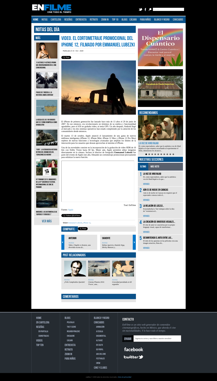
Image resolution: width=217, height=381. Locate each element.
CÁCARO (133, 19)
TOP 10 (115, 19)
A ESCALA (99, 331)
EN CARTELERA (42, 322)
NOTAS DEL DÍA (48, 29)
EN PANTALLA (43, 331)
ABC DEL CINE (101, 354)
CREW (98, 363)
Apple (70, 210)
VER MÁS (47, 221)
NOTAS (44, 19)
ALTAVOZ (99, 340)
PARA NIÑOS (145, 19)
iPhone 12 (86, 223)
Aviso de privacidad (124, 377)
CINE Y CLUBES (100, 368)
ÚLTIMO (143, 166)
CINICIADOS (178, 19)
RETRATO (94, 19)
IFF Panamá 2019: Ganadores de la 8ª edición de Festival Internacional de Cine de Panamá (47, 181)
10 (173, 154)
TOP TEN (40, 345)
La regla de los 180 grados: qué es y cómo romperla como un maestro (47, 120)
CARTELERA (56, 19)
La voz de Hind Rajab (149, 143)
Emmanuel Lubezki (75, 223)
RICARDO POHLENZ (73, 331)
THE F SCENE (71, 326)
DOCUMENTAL (101, 336)
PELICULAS (70, 322)
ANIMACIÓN (100, 326)
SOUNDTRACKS (43, 336)
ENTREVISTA (81, 19)
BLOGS (124, 19)
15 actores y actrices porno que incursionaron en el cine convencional (47, 63)
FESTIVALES (100, 358)
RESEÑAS (68, 19)
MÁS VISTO (155, 166)
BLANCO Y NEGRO (162, 19)
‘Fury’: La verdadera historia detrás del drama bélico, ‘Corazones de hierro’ (47, 150)
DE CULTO (99, 345)
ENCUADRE (71, 336)
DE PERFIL (99, 349)
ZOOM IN (105, 19)
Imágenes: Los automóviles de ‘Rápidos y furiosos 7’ (47, 211)
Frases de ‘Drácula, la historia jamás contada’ (47, 91)
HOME (35, 19)
